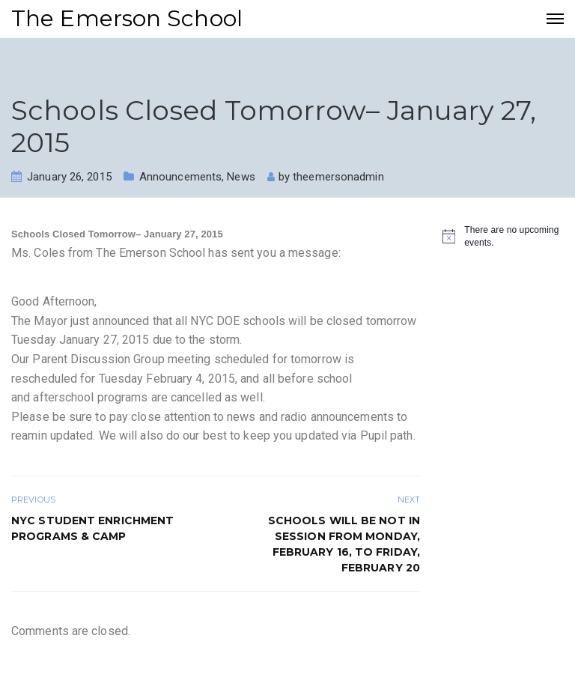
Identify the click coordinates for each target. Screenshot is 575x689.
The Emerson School (127, 18)
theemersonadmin (338, 176)
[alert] (503, 236)
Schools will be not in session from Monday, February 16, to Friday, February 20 (344, 544)
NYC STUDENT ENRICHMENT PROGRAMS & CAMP (92, 528)
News (241, 176)
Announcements (180, 176)
